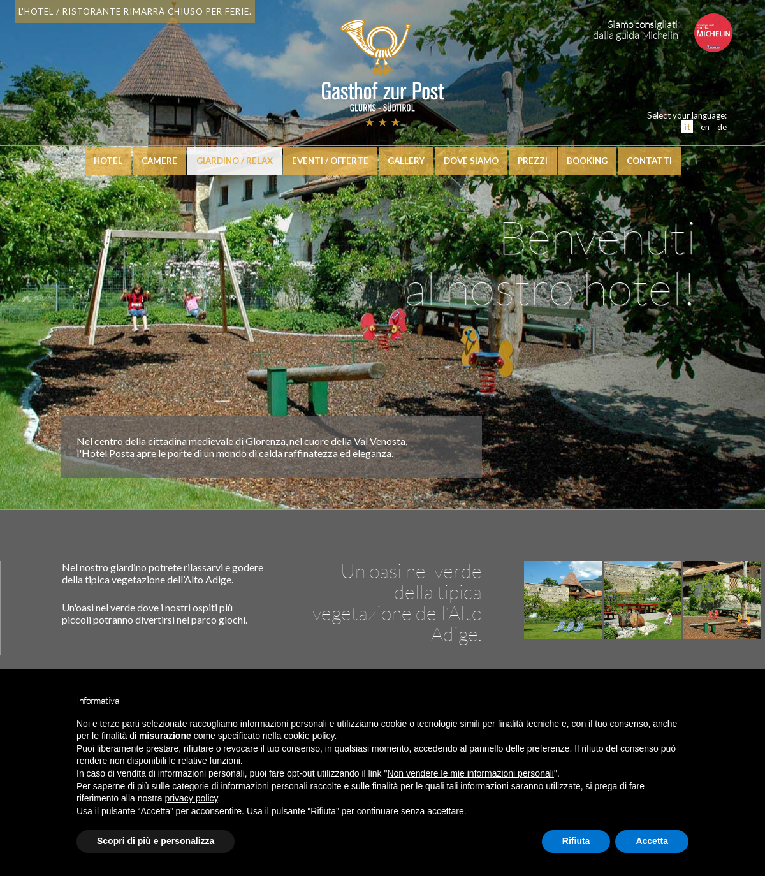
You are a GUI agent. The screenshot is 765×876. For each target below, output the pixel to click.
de (722, 127)
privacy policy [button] (191, 798)
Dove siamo (471, 161)
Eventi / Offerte (330, 161)
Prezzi (533, 161)
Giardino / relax (234, 161)
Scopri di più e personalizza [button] (155, 841)
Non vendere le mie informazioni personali (470, 773)
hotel (108, 161)
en (705, 127)
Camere (159, 161)
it (687, 127)
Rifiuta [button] (576, 841)
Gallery (406, 161)
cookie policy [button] (309, 736)
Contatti (649, 161)
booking (587, 161)
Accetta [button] (652, 841)
